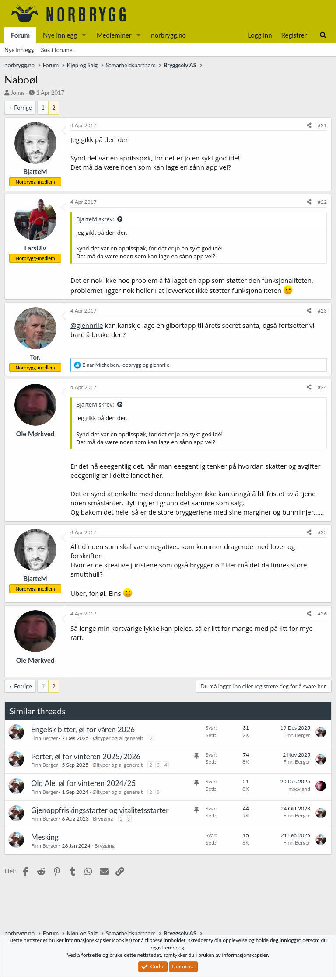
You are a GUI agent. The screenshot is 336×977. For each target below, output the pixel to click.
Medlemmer (114, 35)
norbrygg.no (168, 35)
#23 (322, 310)
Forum (20, 35)
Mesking (45, 836)
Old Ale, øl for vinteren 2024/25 (83, 783)
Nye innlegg (60, 35)
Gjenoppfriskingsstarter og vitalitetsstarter (99, 810)
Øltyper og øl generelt (118, 738)
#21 (322, 125)
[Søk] (323, 35)
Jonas (17, 92)
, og (125, 365)
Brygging (103, 818)
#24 (322, 387)
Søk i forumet (58, 49)
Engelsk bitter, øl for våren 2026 (83, 729)
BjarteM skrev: (95, 219)
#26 (322, 613)
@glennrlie (86, 325)
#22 (322, 201)
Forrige (23, 107)
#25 (322, 532)
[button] (84, 35)
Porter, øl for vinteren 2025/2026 (85, 756)
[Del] (309, 126)
